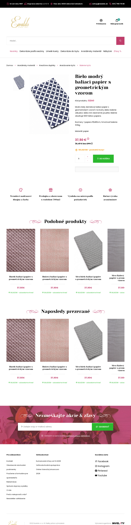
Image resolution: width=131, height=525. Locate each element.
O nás (9, 482)
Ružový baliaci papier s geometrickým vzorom (54, 269)
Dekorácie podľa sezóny (32, 43)
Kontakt (10, 453)
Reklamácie (12, 474)
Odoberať (102, 419)
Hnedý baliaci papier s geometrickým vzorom (21, 269)
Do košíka (105, 151)
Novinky (14, 43)
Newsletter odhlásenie (16, 490)
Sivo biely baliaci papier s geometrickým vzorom (88, 269)
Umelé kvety (52, 43)
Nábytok (107, 43)
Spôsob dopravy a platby (17, 478)
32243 (91, 92)
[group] (23, 255)
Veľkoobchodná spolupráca (48, 457)
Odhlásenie (85, 428)
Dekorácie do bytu (70, 43)
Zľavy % (117, 43)
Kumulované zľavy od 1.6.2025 (48, 453)
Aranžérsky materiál (91, 43)
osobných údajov (73, 428)
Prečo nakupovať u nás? (17, 486)
